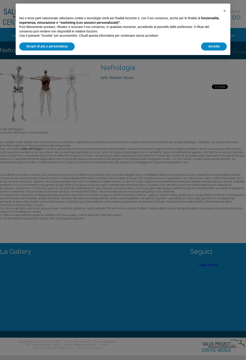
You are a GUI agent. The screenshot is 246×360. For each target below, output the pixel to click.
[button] (224, 10)
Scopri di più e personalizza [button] (47, 46)
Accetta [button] (214, 46)
